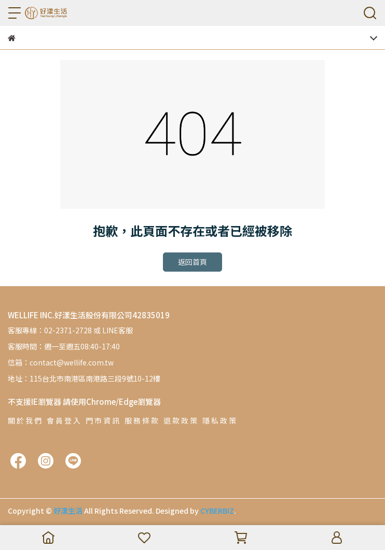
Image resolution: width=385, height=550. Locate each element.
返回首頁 (192, 262)
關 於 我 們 (25, 420)
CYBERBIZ (217, 510)
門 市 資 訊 (102, 420)
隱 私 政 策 (219, 420)
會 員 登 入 (63, 420)
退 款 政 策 (180, 420)
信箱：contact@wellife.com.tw (61, 362)
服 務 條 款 (141, 420)
